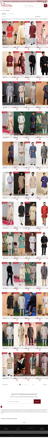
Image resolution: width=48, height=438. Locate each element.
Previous (5, 384)
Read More (4, 20)
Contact (12, 432)
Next (44, 384)
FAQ (36, 432)
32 (33, 384)
